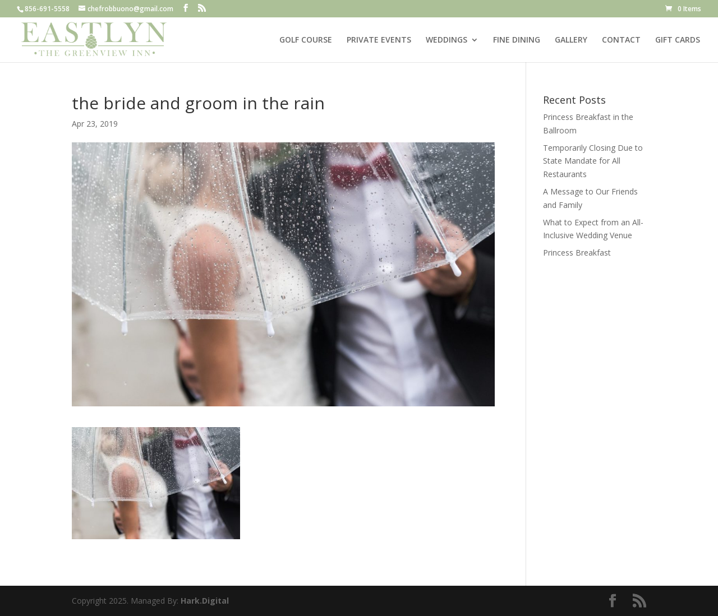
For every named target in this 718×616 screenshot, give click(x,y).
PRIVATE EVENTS (379, 40)
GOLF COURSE (305, 40)
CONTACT (621, 40)
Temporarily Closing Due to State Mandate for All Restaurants (593, 161)
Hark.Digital (205, 600)
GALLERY (571, 40)
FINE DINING (516, 40)
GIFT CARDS (677, 40)
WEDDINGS (446, 40)
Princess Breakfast (577, 252)
